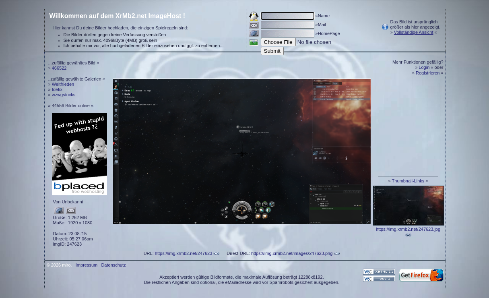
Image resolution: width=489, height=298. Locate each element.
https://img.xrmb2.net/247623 (183, 253)
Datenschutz (113, 265)
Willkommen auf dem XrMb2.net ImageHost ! (118, 15)
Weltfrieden (63, 84)
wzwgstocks (64, 94)
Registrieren (427, 72)
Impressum (86, 265)
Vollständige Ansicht (413, 32)
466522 (59, 68)
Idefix (57, 89)
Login (424, 67)
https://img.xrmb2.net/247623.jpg (408, 229)
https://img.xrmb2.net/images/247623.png (291, 253)
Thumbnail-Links (408, 180)
